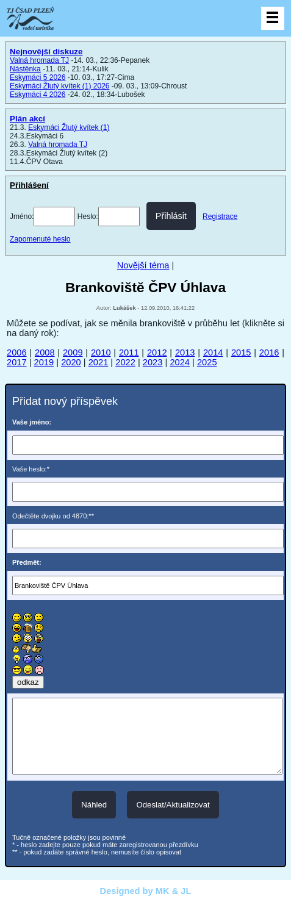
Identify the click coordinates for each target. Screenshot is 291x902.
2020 (71, 362)
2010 (101, 352)
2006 (17, 352)
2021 (98, 362)
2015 (241, 352)
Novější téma (143, 265)
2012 (157, 352)
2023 (153, 362)
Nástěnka (25, 69)
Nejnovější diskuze (46, 51)
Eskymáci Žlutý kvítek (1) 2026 (59, 86)
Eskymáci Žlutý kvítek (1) (68, 127)
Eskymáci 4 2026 (37, 94)
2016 (269, 352)
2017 (17, 362)
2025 (207, 362)
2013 (185, 352)
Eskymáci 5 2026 (37, 77)
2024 (180, 362)
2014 (213, 352)
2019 (44, 362)
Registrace (220, 216)
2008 (45, 352)
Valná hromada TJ (39, 60)
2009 (73, 352)
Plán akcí (27, 118)
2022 (125, 362)
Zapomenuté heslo (40, 239)
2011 (129, 352)
